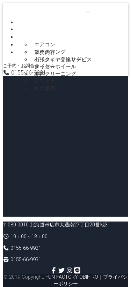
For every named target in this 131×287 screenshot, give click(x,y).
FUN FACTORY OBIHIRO (71, 277)
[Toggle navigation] (88, 11)
